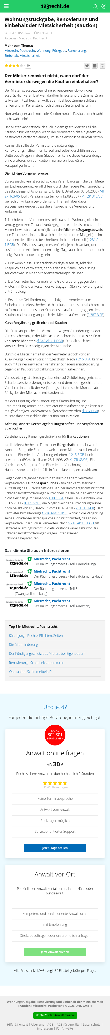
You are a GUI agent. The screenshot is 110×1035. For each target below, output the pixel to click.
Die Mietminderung (23, 644)
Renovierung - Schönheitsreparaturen (36, 663)
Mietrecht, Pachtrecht (20, 50)
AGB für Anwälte (68, 1024)
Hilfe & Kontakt (17, 1024)
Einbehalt (11, 55)
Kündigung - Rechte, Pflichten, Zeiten (36, 635)
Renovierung (77, 50)
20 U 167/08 (85, 508)
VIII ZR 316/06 (92, 196)
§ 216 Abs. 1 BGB (55, 513)
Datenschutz (91, 1024)
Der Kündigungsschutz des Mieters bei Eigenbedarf (47, 653)
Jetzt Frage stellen (55, 848)
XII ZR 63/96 (79, 460)
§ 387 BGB (95, 315)
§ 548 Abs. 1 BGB (50, 341)
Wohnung (44, 50)
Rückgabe (59, 50)
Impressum (45, 1028)
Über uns (37, 1024)
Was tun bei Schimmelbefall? (30, 672)
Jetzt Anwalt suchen (55, 952)
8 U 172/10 (32, 503)
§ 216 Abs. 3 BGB (81, 523)
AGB (50, 1024)
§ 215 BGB (83, 359)
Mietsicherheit (30, 55)
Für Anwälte (64, 1028)
